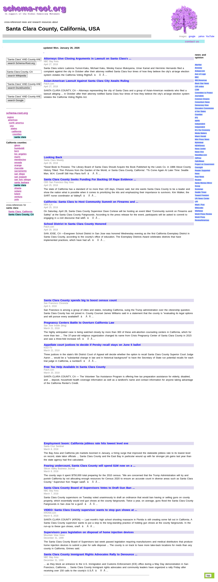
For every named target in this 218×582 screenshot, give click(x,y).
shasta (17, 188)
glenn (17, 145)
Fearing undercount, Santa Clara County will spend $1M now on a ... (89, 465)
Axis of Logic (200, 74)
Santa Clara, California (20, 211)
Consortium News (202, 102)
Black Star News (202, 83)
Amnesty (198, 68)
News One (199, 152)
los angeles (20, 154)
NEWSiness (199, 146)
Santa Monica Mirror (203, 183)
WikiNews (199, 211)
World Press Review (203, 214)
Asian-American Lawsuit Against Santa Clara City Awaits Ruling (86, 80)
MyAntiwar (199, 143)
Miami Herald (200, 136)
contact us (192, 41)
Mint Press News (202, 139)
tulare (17, 194)
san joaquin (20, 177)
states (14, 128)
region (10, 117)
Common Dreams (202, 99)
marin (17, 157)
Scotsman (199, 189)
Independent (200, 124)
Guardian (198, 115)
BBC (197, 77)
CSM (197, 90)
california (16, 131)
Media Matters (201, 133)
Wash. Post (199, 205)
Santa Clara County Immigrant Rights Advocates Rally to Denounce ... (90, 554)
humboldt (19, 148)
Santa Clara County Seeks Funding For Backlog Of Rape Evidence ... (90, 179)
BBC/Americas (201, 80)
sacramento (20, 171)
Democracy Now (201, 105)
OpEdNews (199, 161)
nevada (18, 162)
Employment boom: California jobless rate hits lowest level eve (86, 443)
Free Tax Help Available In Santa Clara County (74, 366)
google (192, 36)
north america (16, 123)
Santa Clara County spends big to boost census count (80, 300)
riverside (18, 168)
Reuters (198, 180)
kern (16, 151)
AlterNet (198, 65)
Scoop (197, 186)
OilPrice (198, 158)
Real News (199, 177)
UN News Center (202, 199)
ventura (18, 197)
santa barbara (21, 182)
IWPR (197, 121)
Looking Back (53, 157)
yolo (16, 199)
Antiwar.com (200, 71)
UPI (196, 202)
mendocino (20, 159)
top (208, 575)
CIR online (199, 87)
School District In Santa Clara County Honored (75, 223)
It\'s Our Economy (202, 130)
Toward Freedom (202, 195)
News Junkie (200, 149)
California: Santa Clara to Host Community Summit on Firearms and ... (91, 201)
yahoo (201, 36)
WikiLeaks (199, 208)
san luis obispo (22, 179)
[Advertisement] (74, 125)
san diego (19, 174)
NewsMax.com (201, 155)
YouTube (210, 36)
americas (13, 120)
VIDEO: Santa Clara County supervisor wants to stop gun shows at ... (90, 509)
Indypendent (200, 127)
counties (17, 134)
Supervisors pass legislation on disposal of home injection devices (89, 532)
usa (12, 126)
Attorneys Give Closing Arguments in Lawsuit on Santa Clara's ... (87, 58)
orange (18, 165)
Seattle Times (200, 192)
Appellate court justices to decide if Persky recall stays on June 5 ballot (92, 344)
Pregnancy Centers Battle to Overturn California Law (79, 322)
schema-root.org (17, 112)
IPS (196, 118)
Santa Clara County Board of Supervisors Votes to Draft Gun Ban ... (89, 487)
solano (17, 191)
